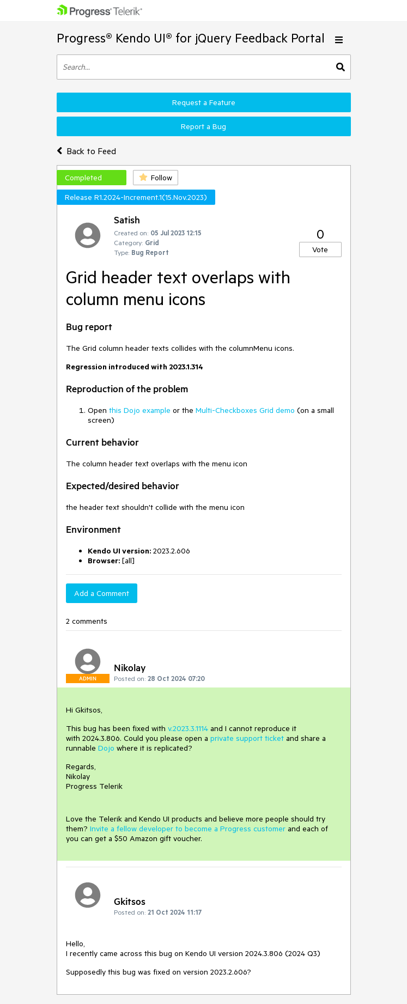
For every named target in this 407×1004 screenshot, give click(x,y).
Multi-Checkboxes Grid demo (245, 410)
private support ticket (247, 738)
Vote (320, 249)
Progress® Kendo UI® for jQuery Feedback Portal (191, 38)
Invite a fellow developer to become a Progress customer (187, 828)
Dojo (106, 748)
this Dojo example (140, 410)
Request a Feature (203, 102)
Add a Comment (101, 593)
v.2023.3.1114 (188, 728)
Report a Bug (203, 126)
